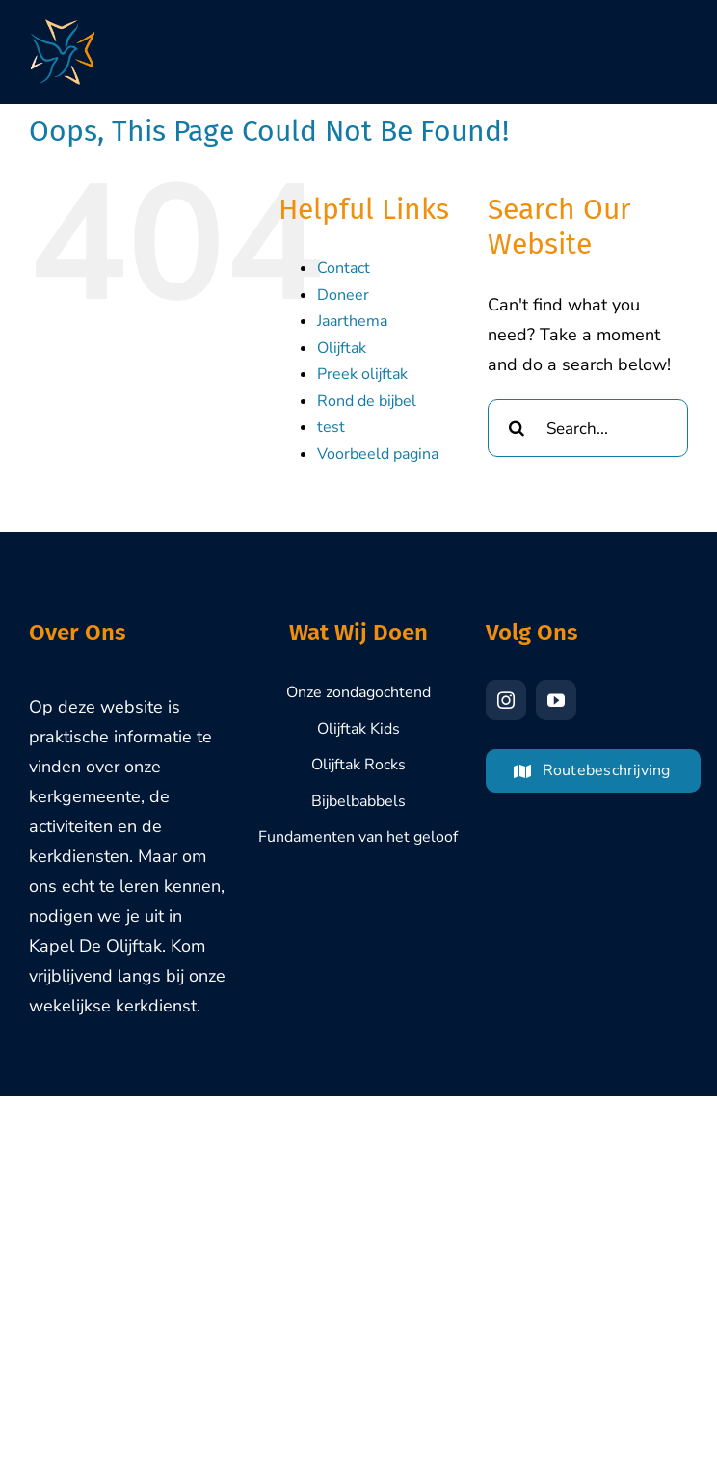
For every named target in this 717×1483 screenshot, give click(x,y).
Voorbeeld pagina (377, 454)
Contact (343, 268)
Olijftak (341, 348)
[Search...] (588, 428)
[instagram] (506, 700)
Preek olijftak (362, 374)
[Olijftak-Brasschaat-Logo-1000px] (62, 28)
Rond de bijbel (366, 401)
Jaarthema (352, 321)
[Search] (516, 428)
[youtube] (556, 700)
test (331, 427)
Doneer (343, 295)
